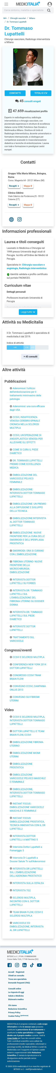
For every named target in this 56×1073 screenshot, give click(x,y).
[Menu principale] (6, 4)
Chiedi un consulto (16, 975)
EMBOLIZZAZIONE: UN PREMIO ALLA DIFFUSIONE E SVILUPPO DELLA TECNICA (28, 507)
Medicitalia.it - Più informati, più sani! (28, 4)
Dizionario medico (16, 999)
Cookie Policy (14, 1016)
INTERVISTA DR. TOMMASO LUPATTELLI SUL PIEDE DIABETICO (26, 616)
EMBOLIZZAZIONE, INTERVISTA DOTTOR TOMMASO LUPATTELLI (27, 793)
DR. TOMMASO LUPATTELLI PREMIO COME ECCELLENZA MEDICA (26, 464)
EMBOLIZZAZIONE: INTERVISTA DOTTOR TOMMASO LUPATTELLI (27, 493)
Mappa (28, 186)
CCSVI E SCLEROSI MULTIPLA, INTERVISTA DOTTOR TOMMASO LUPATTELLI (27, 720)
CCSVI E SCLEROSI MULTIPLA (28, 657)
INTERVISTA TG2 (22, 890)
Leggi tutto (28, 312)
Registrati (20, 972)
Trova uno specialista (17, 979)
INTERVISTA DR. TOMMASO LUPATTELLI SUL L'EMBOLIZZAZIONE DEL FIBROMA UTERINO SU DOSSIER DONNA (27, 597)
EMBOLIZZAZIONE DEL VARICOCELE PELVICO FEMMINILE (23, 479)
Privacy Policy (14, 1012)
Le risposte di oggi (16, 992)
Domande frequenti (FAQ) (19, 983)
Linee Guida (12, 1038)
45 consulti (30, 356)
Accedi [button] (11, 972)
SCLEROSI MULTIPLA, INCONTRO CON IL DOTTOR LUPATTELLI (24, 901)
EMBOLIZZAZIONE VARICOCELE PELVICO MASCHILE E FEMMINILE (28, 778)
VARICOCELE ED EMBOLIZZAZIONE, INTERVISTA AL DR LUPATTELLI (27, 927)
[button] (24, 1016)
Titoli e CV (40, 93)
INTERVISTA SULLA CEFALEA (28, 883)
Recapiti (14, 186)
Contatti (15, 93)
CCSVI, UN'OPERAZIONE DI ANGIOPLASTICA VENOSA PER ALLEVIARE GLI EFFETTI (26, 439)
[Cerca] (50, 10)
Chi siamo (12, 1005)
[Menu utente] (50, 4)
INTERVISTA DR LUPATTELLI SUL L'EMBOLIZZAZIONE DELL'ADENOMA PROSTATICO (26, 872)
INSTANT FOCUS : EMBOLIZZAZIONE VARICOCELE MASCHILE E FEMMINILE (27, 807)
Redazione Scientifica (17, 1009)
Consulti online (14, 989)
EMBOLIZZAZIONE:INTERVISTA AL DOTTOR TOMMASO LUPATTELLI (28, 522)
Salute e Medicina (16, 996)
